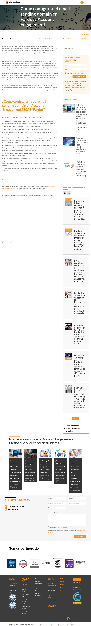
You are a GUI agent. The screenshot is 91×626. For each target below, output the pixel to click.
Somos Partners (12, 584)
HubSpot (24, 612)
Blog (61, 586)
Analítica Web (38, 594)
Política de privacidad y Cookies (47, 623)
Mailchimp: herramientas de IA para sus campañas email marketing (81, 169)
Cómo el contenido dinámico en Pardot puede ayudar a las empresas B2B (82, 146)
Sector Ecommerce (52, 589)
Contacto (77, 578)
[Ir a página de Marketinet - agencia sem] (34, 563)
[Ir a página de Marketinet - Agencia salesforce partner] (11, 563)
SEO (36, 587)
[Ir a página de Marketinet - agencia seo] (69, 563)
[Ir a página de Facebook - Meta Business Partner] (46, 563)
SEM (36, 589)
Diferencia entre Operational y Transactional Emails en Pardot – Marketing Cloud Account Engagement (75, 472)
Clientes (62, 580)
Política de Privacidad (78, 73)
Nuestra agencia (13, 582)
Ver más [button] (76, 419)
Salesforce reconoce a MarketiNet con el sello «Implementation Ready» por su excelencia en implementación (82, 117)
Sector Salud (50, 582)
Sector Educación (52, 584)
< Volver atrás (84, 34)
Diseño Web (25, 585)
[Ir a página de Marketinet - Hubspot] (23, 563)
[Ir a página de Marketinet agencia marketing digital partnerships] (80, 563)
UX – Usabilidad (38, 596)
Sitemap (62, 589)
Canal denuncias (76, 623)
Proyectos (62, 577)
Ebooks (62, 583)
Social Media (38, 584)
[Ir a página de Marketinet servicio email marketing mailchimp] (57, 563)
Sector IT (50, 586)
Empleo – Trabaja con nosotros (52, 604)
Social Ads (37, 592)
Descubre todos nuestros (73, 428)
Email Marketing (38, 582)
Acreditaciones (12, 586)
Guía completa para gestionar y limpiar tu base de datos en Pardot (44, 466)
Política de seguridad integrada (64, 623)
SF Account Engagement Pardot (77, 39)
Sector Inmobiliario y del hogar (52, 599)
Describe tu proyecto (53, 512)
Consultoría (24, 583)
